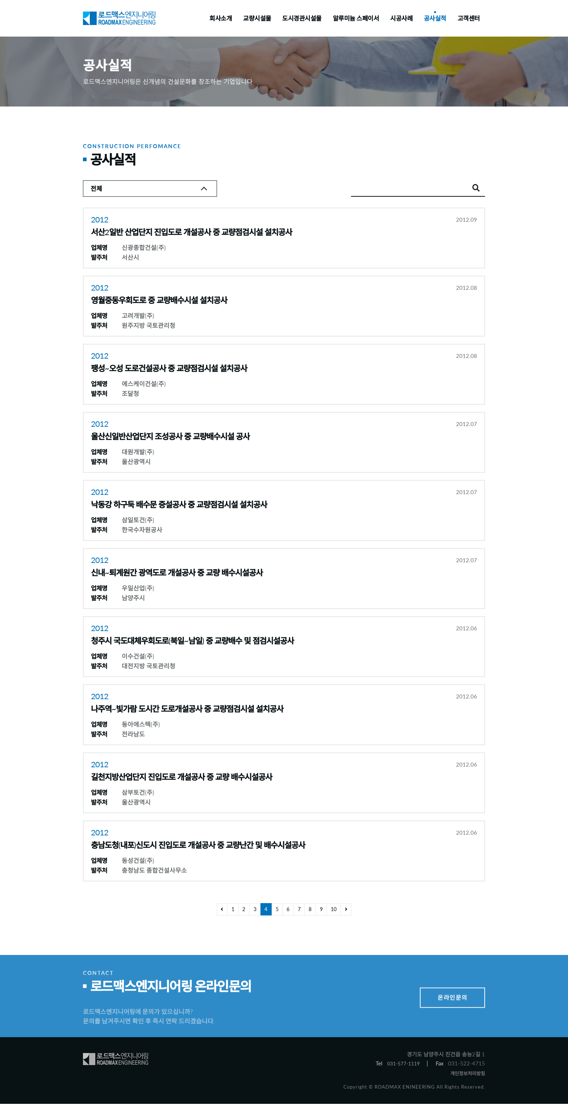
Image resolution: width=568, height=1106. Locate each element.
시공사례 (401, 18)
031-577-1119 (401, 1064)
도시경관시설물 (302, 18)
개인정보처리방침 (464, 1075)
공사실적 (435, 18)
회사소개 (220, 18)
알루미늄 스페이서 (356, 18)
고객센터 (469, 18)
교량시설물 (257, 18)
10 (339, 911)
